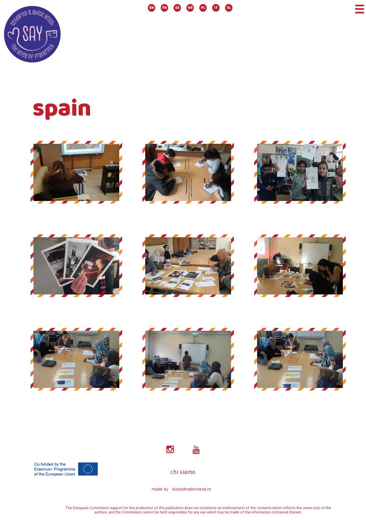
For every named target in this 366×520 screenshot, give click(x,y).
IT (216, 8)
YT (196, 450)
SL (229, 8)
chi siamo (182, 472)
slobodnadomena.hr (191, 489)
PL (203, 8)
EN (151, 8)
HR (190, 8)
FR (164, 8)
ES (177, 8)
